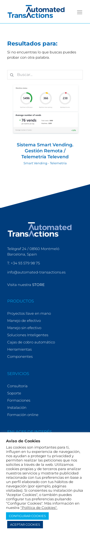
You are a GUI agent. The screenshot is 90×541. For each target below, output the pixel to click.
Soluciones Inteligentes (27, 335)
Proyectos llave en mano (29, 313)
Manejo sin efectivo (24, 327)
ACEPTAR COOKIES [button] (25, 524)
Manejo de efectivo (24, 320)
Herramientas (19, 349)
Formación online (22, 414)
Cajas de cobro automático (31, 342)
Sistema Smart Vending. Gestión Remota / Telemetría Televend (45, 150)
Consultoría (17, 386)
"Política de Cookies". (38, 508)
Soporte (14, 393)
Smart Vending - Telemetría (45, 163)
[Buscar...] (45, 75)
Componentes (20, 356)
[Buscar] (12, 75)
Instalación (16, 407)
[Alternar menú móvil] (80, 12)
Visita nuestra (26, 284)
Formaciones (18, 400)
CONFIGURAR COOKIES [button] (27, 516)
